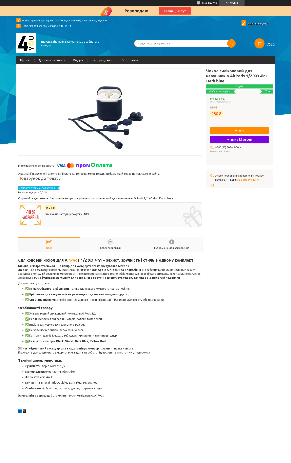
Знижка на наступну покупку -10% (67, 214)
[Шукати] (231, 43)
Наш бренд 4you (102, 60)
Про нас (25, 60)
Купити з (239, 139)
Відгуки (78, 60)
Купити (239, 130)
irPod (72, 260)
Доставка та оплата (52, 60)
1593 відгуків (209, 2)
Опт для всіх (129, 60)
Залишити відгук (257, 23)
